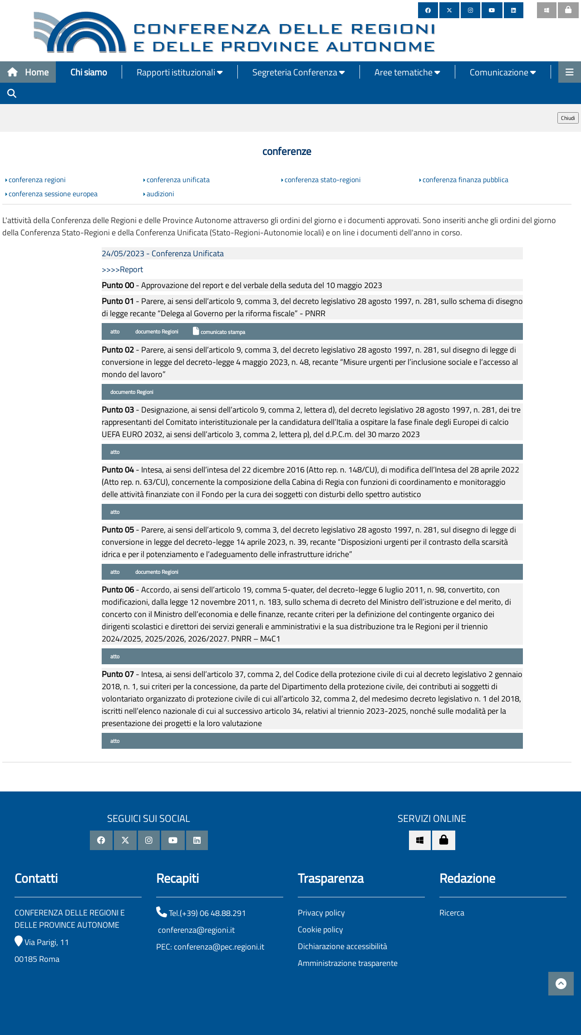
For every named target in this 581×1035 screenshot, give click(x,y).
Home (28, 72)
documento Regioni (156, 331)
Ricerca (451, 912)
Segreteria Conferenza (298, 72)
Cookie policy (320, 929)
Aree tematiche (407, 72)
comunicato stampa (219, 331)
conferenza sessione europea (53, 193)
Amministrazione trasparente (348, 963)
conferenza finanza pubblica (465, 179)
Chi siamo (88, 72)
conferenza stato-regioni (323, 179)
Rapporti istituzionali (180, 72)
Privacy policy (321, 912)
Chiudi (568, 118)
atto (114, 331)
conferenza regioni (37, 179)
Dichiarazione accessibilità (342, 946)
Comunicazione (503, 72)
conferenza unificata (178, 179)
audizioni (160, 193)
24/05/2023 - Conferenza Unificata (163, 253)
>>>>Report (122, 269)
